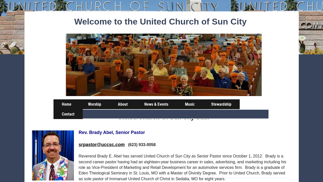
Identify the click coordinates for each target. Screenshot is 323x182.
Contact (68, 114)
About (123, 104)
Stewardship (221, 104)
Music (190, 104)
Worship (94, 104)
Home (66, 104)
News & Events (156, 104)
